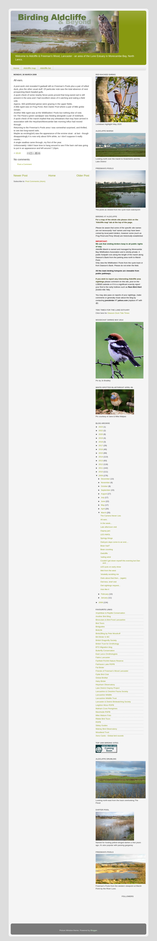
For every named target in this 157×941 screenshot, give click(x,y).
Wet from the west (108, 570)
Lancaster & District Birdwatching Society (113, 702)
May (103, 505)
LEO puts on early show (110, 567)
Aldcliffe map (30, 68)
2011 (101, 468)
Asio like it (104, 589)
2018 (101, 442)
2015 (101, 453)
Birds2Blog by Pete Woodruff (108, 633)
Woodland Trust (102, 732)
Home (16, 68)
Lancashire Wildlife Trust (106, 698)
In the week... (106, 523)
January (104, 598)
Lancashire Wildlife (104, 695)
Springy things (106, 538)
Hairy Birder (101, 681)
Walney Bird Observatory (106, 729)
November (105, 482)
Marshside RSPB (103, 712)
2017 (101, 445)
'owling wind (105, 557)
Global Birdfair (102, 678)
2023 (101, 427)
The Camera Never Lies (110, 516)
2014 (101, 457)
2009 (101, 475)
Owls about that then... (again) (113, 578)
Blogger (93, 930)
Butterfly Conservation (105, 651)
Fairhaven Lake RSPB (105, 664)
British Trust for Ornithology (107, 644)
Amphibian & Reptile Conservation (110, 613)
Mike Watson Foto (103, 715)
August (104, 494)
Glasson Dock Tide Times (118, 313)
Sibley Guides (101, 725)
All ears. (103, 519)
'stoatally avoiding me (109, 574)
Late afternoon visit (108, 527)
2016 (101, 449)
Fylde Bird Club (102, 674)
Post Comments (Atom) (35, 181)
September (106, 490)
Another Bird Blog (103, 616)
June (103, 501)
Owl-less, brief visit (108, 582)
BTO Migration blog (104, 647)
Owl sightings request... (110, 585)
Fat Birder (100, 667)
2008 (101, 602)
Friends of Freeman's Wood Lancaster (112, 671)
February (105, 594)
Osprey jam (105, 531)
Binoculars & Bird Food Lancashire (110, 620)
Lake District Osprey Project (107, 688)
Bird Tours (100, 623)
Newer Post (21, 175)
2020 (101, 434)
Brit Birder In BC (103, 637)
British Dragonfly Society (106, 640)
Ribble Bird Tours (103, 719)
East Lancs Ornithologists (106, 654)
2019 (101, 438)
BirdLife (99, 630)
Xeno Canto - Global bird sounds (110, 736)
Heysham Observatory (105, 685)
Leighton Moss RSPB (105, 705)
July (103, 497)
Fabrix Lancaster (103, 657)
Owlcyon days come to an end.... (114, 542)
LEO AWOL (105, 534)
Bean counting (106, 549)
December (105, 479)
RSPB (98, 722)
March (104, 513)
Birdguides (100, 627)
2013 (101, 461)
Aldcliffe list (45, 68)
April (103, 509)
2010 (101, 472)
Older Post (83, 175)
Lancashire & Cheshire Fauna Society (112, 691)
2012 (101, 464)
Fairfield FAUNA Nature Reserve (109, 661)
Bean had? (105, 546)
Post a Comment (24, 164)
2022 (101, 430)
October (104, 486)
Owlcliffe (104, 553)
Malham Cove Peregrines (106, 708)
